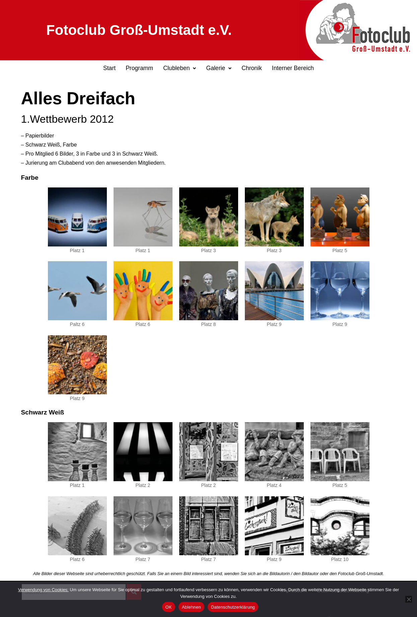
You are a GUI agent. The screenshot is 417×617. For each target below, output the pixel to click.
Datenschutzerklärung (233, 607)
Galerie (218, 68)
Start (109, 68)
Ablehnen (191, 607)
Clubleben (179, 68)
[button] (179, 68)
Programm (139, 68)
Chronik (251, 68)
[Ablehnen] (408, 599)
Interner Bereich (293, 68)
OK (168, 607)
